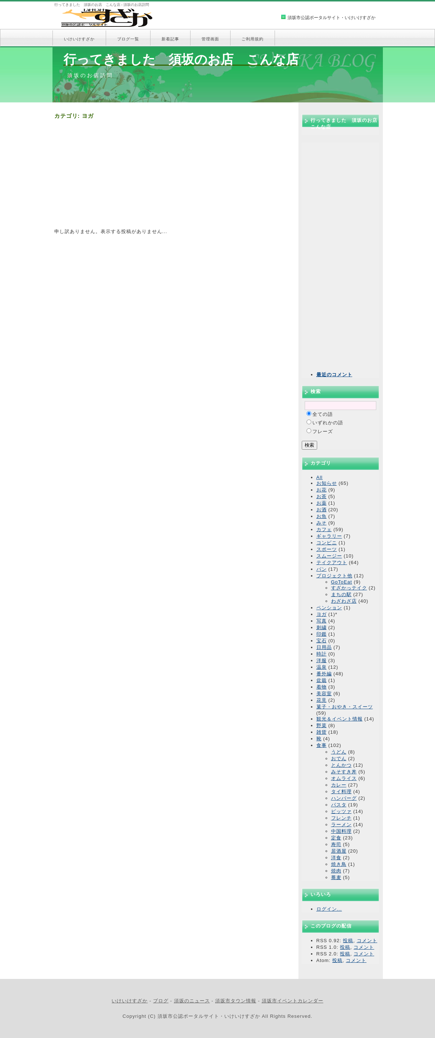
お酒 (321, 509)
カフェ (324, 529)
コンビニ (326, 542)
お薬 (321, 503)
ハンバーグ (344, 798)
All (319, 477)
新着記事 (170, 39)
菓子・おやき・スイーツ (344, 706)
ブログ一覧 (128, 39)
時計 (321, 654)
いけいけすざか (79, 39)
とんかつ (341, 765)
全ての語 (322, 414)
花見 (321, 700)
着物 (321, 687)
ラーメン (341, 824)
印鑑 (321, 634)
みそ (321, 523)
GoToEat (341, 582)
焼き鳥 (339, 864)
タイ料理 (341, 791)
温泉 (321, 667)
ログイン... (329, 909)
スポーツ (326, 549)
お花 (321, 490)
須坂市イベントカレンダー (292, 1000)
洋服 (321, 660)
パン (321, 569)
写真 (321, 621)
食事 (321, 745)
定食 (336, 838)
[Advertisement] (171, 177)
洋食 (336, 857)
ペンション (329, 607)
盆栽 (321, 680)
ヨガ (321, 614)
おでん (339, 758)
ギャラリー (329, 536)
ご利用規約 (253, 39)
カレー (339, 785)
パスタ (339, 804)
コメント (367, 940)
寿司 (336, 844)
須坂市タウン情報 (235, 1000)
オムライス (344, 778)
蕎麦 (336, 877)
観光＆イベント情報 (339, 719)
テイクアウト (331, 562)
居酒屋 (339, 851)
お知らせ (326, 483)
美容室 (324, 693)
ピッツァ (341, 811)
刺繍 (321, 627)
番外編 (324, 673)
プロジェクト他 (334, 575)
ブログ (160, 1000)
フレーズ (322, 431)
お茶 (321, 496)
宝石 (321, 640)
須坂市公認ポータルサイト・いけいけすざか (331, 17)
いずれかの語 (327, 422)
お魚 (321, 516)
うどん (339, 752)
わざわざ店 (344, 601)
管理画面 (210, 39)
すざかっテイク (349, 588)
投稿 (348, 940)
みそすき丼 (344, 771)
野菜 (321, 725)
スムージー (329, 556)
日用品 (324, 647)
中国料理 (341, 831)
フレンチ (341, 818)
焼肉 (336, 871)
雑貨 (321, 732)
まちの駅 (341, 594)
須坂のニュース (192, 1000)
